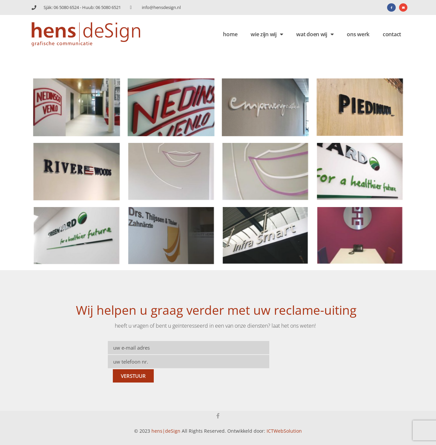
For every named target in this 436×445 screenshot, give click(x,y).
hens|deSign (165, 431)
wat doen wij (314, 34)
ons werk (358, 34)
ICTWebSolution (284, 431)
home (230, 34)
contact (392, 34)
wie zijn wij (267, 34)
